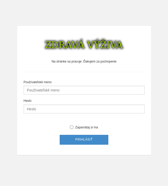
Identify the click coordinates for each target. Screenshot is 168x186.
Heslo (28, 101)
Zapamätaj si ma (84, 127)
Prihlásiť (84, 139)
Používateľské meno (38, 82)
